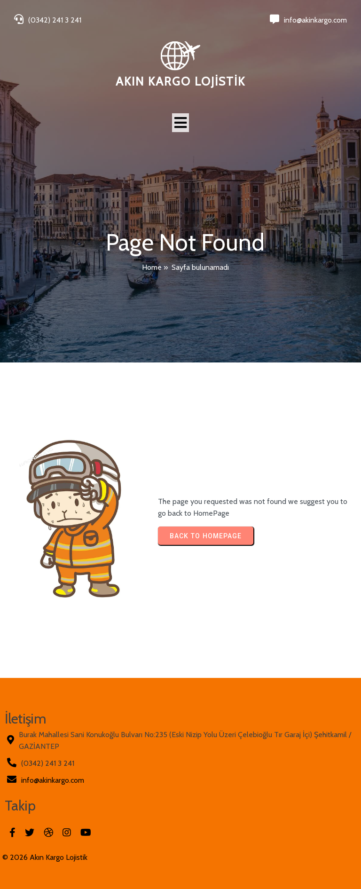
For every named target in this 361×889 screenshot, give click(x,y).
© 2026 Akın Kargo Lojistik (44, 857)
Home (152, 267)
